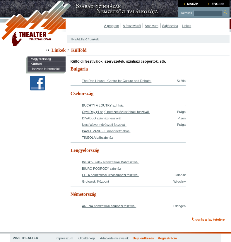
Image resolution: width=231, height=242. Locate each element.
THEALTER (78, 39)
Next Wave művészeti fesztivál (104, 124)
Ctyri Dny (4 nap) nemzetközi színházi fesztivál (115, 112)
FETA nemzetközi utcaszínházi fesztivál (110, 175)
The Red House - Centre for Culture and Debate (116, 81)
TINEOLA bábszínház (97, 137)
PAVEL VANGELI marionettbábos (105, 131)
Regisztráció (167, 238)
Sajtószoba (170, 26)
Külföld (36, 64)
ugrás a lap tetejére (210, 219)
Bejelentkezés (143, 238)
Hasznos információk (45, 69)
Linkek (186, 26)
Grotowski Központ (95, 181)
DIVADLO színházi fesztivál (101, 118)
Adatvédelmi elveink (114, 238)
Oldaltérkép (86, 238)
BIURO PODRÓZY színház (101, 168)
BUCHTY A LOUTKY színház (103, 105)
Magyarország (40, 59)
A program (111, 26)
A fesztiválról (132, 26)
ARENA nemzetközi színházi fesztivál (108, 206)
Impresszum (64, 238)
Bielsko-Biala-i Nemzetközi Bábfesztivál (110, 162)
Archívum (151, 26)
